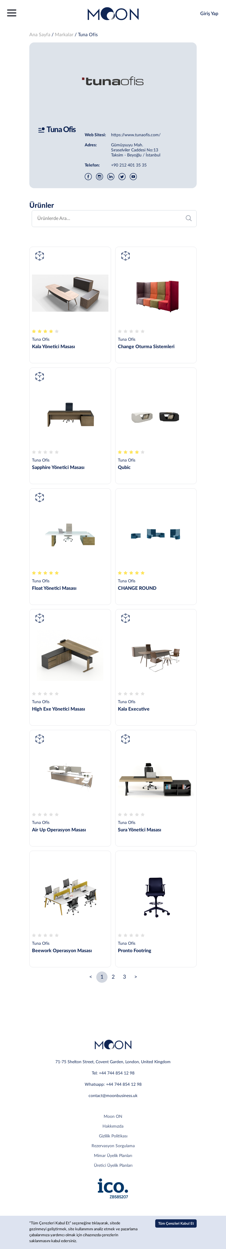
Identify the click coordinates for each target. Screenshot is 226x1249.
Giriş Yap (209, 13)
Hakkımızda (113, 1126)
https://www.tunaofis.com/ (136, 135)
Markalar (64, 34)
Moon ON (113, 1117)
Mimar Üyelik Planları (113, 1156)
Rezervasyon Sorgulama (113, 1146)
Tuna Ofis (88, 34)
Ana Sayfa (39, 34)
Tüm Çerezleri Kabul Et (176, 1223)
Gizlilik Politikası (113, 1136)
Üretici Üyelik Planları (113, 1166)
